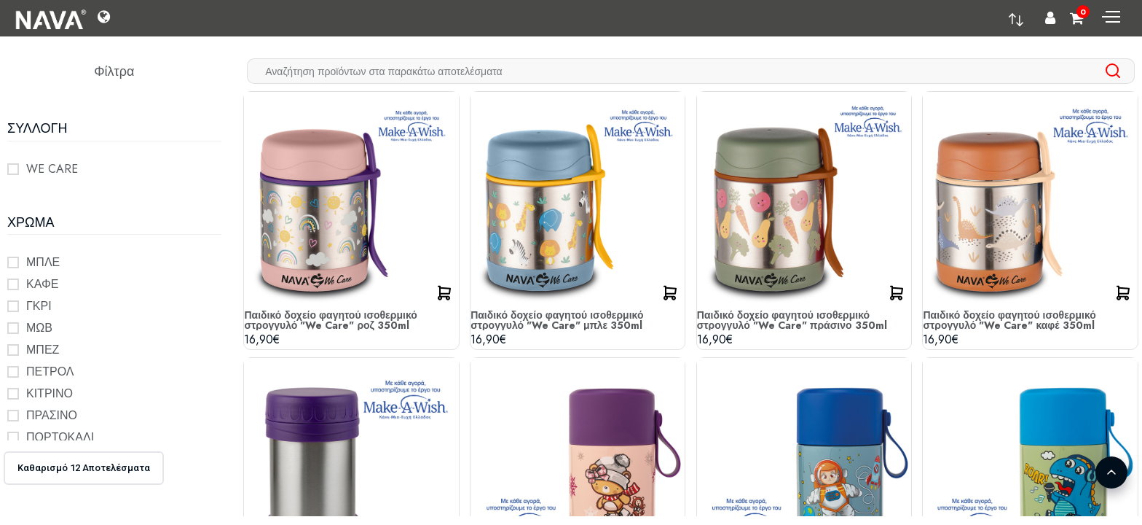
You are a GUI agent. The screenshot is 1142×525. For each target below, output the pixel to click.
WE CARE (52, 168)
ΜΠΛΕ (43, 262)
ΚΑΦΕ (42, 284)
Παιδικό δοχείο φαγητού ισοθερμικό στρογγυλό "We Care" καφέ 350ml (1009, 320)
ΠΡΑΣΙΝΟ (51, 415)
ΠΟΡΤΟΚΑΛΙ (60, 437)
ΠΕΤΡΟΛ (50, 371)
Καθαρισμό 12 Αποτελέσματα (83, 467)
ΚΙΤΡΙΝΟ (49, 393)
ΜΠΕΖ (42, 349)
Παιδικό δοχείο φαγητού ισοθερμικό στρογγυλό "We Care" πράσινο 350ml (792, 320)
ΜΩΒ (39, 327)
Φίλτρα (114, 71)
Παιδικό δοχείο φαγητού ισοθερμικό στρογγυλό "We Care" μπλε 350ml (556, 320)
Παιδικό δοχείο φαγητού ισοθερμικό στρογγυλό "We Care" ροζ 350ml (330, 320)
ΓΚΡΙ (39, 306)
